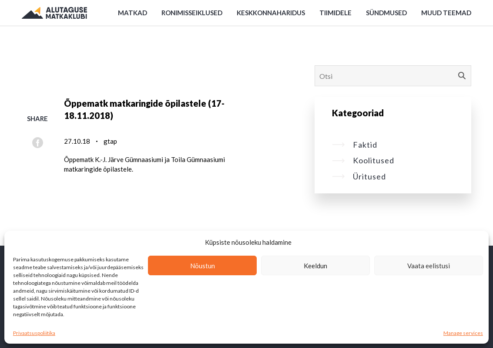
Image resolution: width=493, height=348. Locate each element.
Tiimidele (335, 13)
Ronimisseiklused (191, 13)
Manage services (463, 333)
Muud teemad (446, 13)
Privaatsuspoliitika (34, 333)
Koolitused (363, 160)
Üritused (359, 176)
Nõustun (202, 266)
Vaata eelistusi (428, 266)
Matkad (132, 13)
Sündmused (386, 13)
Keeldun (315, 266)
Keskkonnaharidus (271, 13)
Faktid (354, 144)
